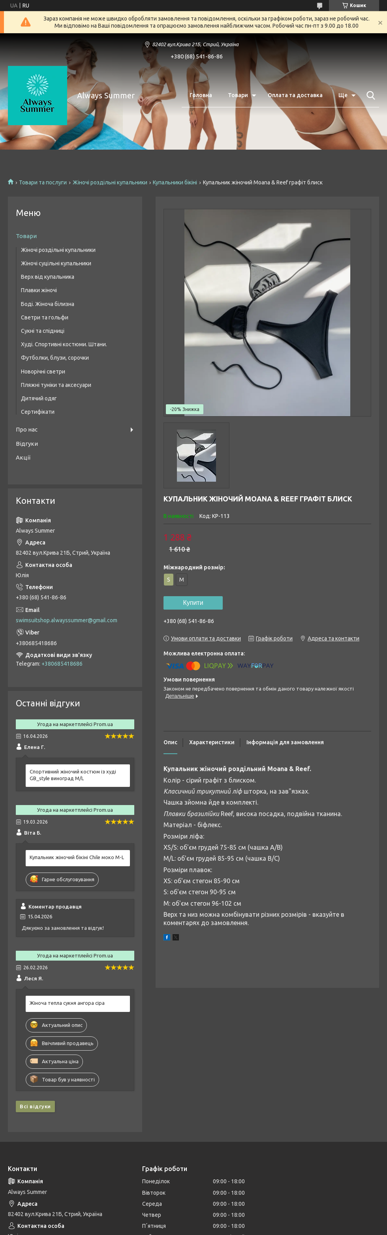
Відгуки (27, 443)
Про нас (27, 429)
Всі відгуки (35, 1106)
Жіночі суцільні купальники (56, 263)
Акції (23, 457)
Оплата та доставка (295, 95)
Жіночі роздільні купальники (110, 182)
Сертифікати (37, 412)
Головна (201, 95)
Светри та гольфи (44, 317)
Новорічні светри (43, 371)
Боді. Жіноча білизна (47, 304)
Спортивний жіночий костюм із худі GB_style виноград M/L (73, 775)
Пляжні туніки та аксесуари (56, 385)
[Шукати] (369, 95)
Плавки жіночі (39, 290)
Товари (238, 95)
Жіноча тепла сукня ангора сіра (67, 1003)
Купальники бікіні (175, 182)
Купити (193, 602)
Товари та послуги (43, 182)
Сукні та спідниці (42, 331)
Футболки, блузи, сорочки (55, 358)
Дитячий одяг (39, 398)
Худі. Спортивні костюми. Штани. (64, 344)
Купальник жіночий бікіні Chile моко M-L (77, 857)
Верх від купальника (47, 277)
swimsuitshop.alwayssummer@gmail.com (66, 620)
